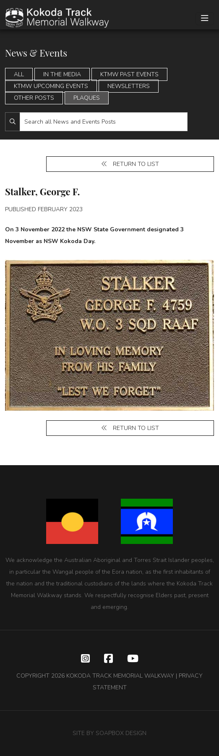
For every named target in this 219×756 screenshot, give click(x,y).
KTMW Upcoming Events (51, 86)
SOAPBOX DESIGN (121, 733)
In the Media (62, 74)
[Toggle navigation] (205, 18)
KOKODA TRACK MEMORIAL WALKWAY (120, 676)
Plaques (86, 98)
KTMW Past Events (129, 74)
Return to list (130, 164)
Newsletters (128, 86)
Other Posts (34, 98)
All (19, 74)
